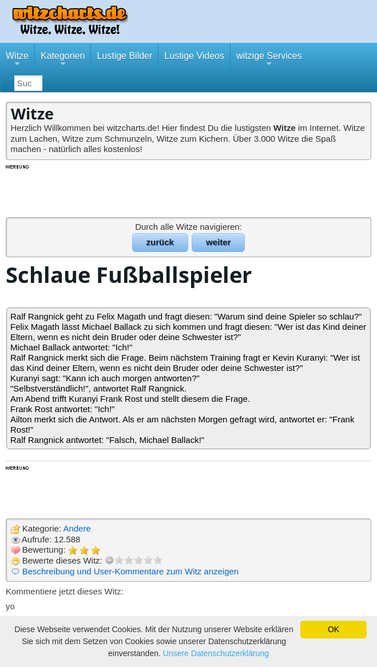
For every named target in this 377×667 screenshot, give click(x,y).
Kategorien (63, 60)
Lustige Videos (194, 56)
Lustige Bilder (124, 56)
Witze (17, 60)
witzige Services (269, 60)
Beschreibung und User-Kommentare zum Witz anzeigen (130, 571)
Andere (76, 528)
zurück (160, 242)
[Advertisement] (188, 190)
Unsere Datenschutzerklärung (216, 653)
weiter (218, 242)
